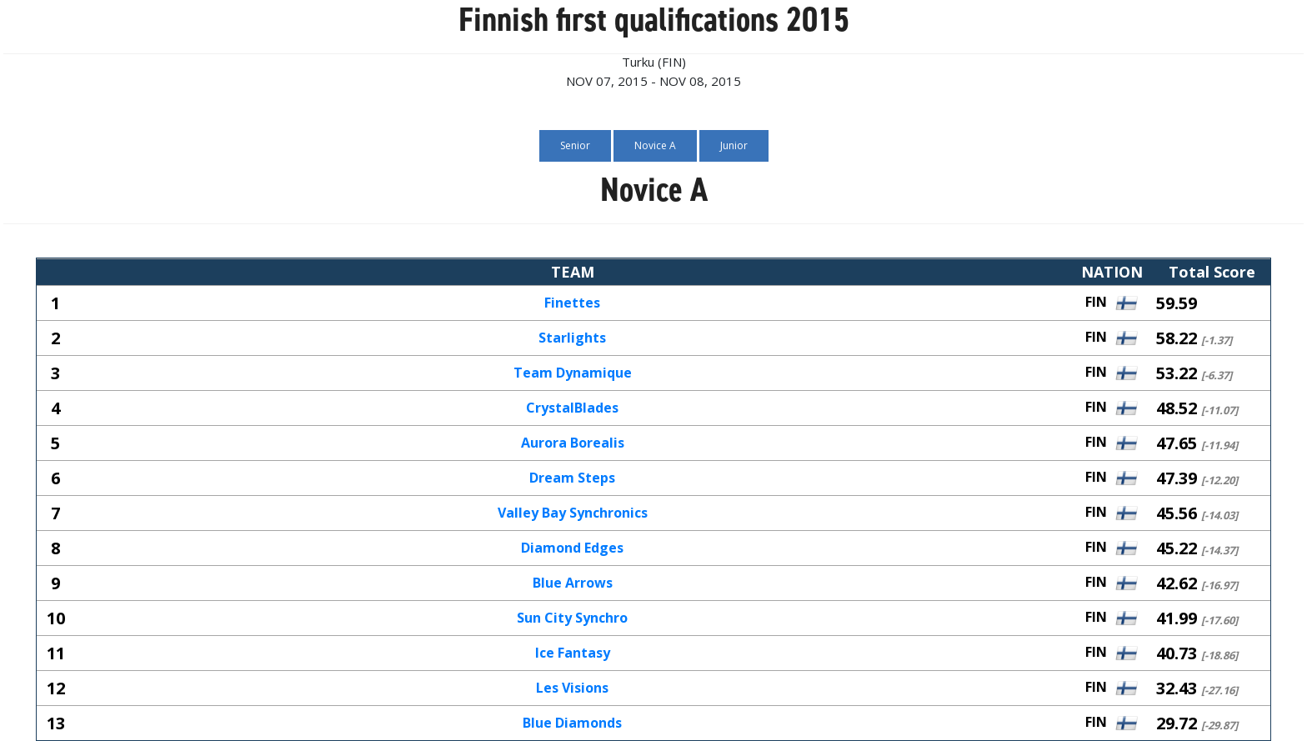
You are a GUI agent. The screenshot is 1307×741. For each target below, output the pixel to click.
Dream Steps (572, 478)
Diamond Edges (572, 548)
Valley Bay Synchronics (573, 513)
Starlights (572, 338)
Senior (575, 145)
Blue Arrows (573, 583)
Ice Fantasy (572, 653)
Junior (734, 145)
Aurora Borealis (572, 443)
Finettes (572, 303)
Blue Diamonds (572, 723)
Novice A (655, 145)
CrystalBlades (572, 408)
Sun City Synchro (572, 618)
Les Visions (572, 688)
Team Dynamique (572, 373)
